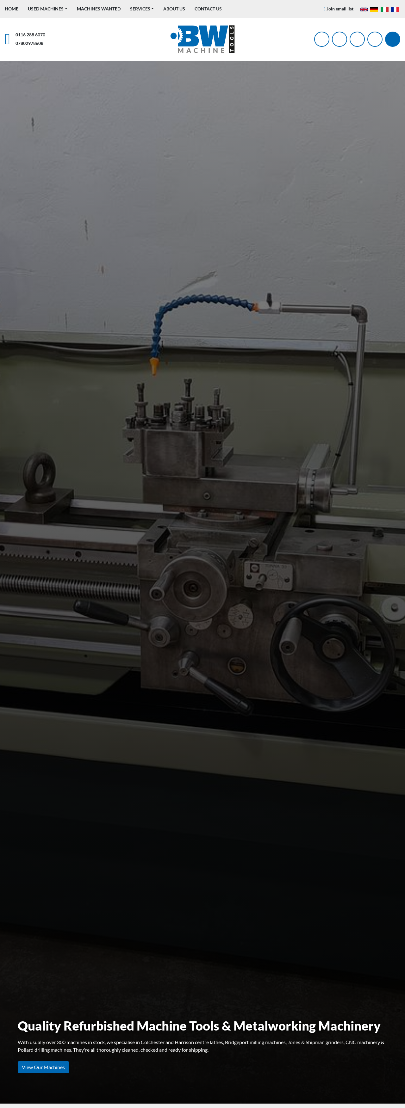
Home (11, 8)
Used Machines (46, 8)
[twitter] (339, 39)
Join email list (340, 8)
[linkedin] (375, 39)
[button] (47, 8)
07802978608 (29, 43)
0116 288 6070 (30, 34)
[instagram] (357, 39)
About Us (174, 8)
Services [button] (140, 8)
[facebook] (321, 39)
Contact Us (208, 8)
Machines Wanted (99, 8)
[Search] (392, 39)
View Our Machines (43, 1067)
